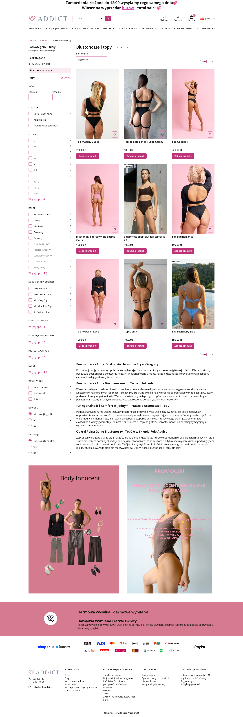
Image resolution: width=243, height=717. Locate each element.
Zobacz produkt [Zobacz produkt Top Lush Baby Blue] (183, 345)
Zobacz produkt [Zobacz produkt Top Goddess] (183, 155)
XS (35, 158)
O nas (67, 675)
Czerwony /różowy (43, 255)
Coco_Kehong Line (43, 113)
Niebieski (38, 226)
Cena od (33, 91)
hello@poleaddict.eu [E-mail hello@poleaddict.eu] (43, 687)
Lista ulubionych (150, 681)
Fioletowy (38, 232)
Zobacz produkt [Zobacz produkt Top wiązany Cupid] (87, 155)
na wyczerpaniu (41, 387)
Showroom (70, 684)
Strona (203, 61)
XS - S (36, 181)
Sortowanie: (82, 53)
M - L (36, 187)
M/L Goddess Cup (43, 306)
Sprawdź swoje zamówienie (156, 678)
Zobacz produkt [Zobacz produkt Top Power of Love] (87, 345)
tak (35, 420)
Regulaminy (186, 681)
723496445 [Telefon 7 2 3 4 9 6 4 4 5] (38, 678)
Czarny (37, 220)
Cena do (56, 91)
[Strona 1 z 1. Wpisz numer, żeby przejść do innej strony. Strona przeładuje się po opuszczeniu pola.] (208, 61)
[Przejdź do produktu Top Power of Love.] (97, 294)
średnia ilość (40, 393)
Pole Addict (34, 40)
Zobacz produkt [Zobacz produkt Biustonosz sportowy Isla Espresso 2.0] (135, 250)
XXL (35, 170)
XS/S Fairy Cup (41, 288)
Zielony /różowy (42, 243)
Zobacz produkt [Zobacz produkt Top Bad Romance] (183, 250)
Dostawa (107, 687)
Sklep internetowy (120, 713)
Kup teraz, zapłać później (193, 678)
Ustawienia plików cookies (194, 675)
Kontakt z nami (72, 690)
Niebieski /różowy (42, 249)
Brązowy (38, 238)
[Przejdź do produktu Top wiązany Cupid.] (97, 104)
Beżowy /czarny (42, 214)
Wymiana (108, 690)
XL (35, 164)
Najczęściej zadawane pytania (118, 678)
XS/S (36, 193)
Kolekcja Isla (40, 119)
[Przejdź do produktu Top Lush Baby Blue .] (193, 294)
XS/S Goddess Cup (43, 294)
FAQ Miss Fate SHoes (114, 681)
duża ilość (39, 399)
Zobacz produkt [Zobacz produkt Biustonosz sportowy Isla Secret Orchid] (87, 250)
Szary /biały (39, 267)
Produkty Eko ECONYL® (46, 125)
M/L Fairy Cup (41, 300)
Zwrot (106, 693)
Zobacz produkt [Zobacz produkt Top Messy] (135, 345)
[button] (108, 18)
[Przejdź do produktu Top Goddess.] (193, 104)
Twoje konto (148, 675)
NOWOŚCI (46, 40)
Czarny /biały (40, 261)
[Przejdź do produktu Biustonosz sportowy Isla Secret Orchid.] (97, 199)
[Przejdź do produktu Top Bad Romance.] (193, 199)
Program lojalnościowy (153, 684)
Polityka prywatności (191, 684)
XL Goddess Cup (42, 312)
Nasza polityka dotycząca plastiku (81, 687)
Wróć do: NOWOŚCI (39, 64)
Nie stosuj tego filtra (43, 414)
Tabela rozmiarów (112, 675)
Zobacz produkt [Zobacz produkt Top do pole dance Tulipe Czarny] (135, 155)
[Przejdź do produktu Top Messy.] (145, 294)
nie (34, 425)
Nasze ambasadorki (74, 681)
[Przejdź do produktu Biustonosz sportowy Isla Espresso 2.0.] (145, 199)
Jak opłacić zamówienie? (115, 684)
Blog (66, 678)
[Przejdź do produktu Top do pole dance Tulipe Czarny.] (145, 104)
